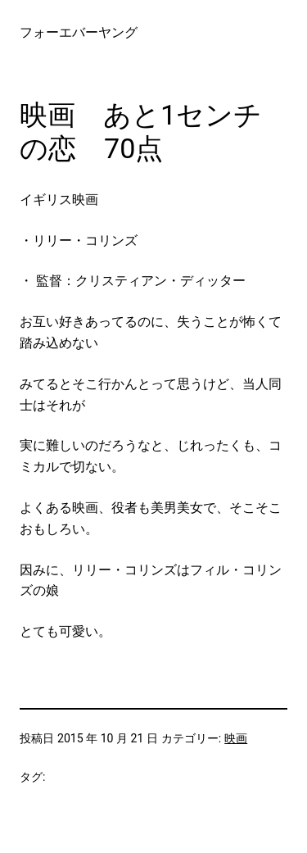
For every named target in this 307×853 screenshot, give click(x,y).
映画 (235, 738)
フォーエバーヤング (79, 32)
